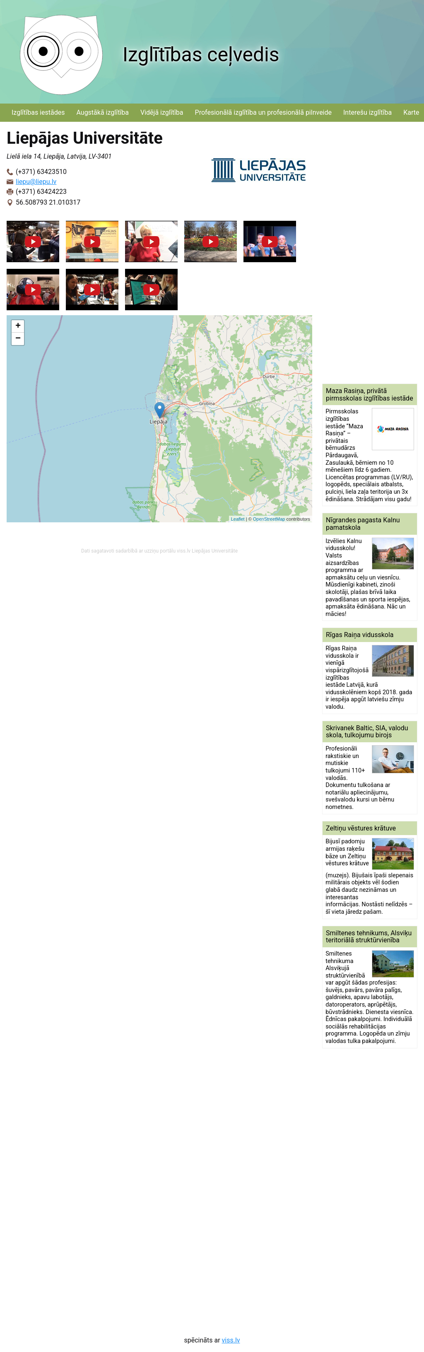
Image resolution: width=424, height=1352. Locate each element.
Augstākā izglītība (102, 112)
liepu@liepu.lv (36, 182)
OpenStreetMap (269, 519)
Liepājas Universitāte (215, 551)
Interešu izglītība (367, 112)
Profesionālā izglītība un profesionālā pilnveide (263, 112)
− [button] (18, 339)
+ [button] (18, 326)
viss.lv (231, 1340)
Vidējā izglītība (161, 112)
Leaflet (238, 519)
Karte (411, 112)
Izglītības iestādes (38, 112)
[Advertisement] (369, 252)
